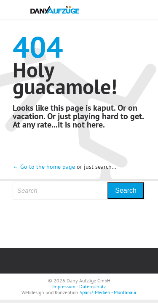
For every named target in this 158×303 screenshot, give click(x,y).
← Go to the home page (44, 166)
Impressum (63, 286)
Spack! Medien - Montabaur (108, 292)
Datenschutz (92, 286)
